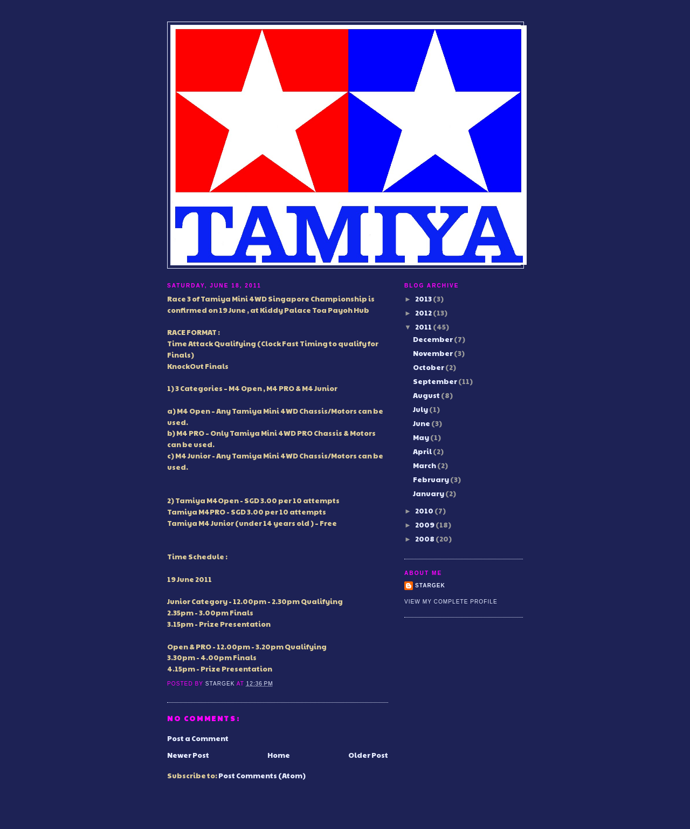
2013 (424, 299)
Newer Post (188, 755)
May (421, 437)
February (431, 479)
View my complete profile (451, 602)
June (422, 423)
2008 (425, 539)
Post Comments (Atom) (262, 775)
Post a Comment (198, 738)
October (429, 367)
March (425, 465)
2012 (424, 313)
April (423, 451)
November (433, 353)
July (421, 409)
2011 (424, 327)
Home (278, 755)
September (435, 381)
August (427, 395)
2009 (425, 525)
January (429, 493)
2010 (424, 511)
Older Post (368, 755)
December (433, 339)
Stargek (430, 585)
